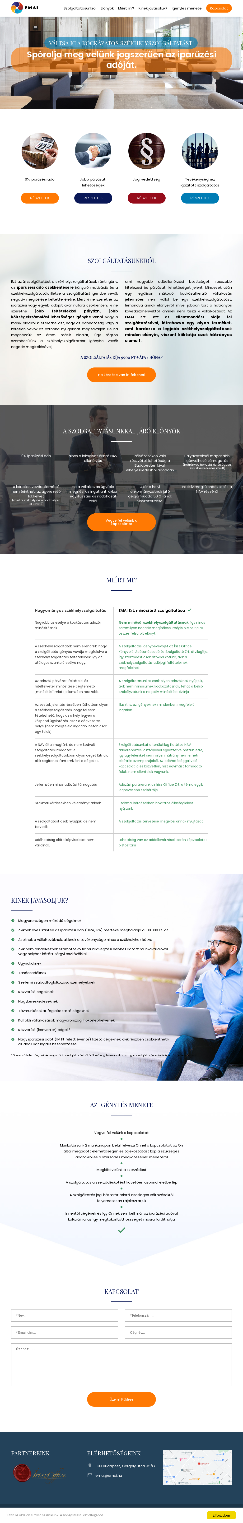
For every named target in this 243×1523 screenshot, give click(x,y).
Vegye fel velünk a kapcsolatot (121, 522)
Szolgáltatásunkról (80, 8)
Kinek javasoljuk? (153, 8)
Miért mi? (126, 8)
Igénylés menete (187, 8)
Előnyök (107, 8)
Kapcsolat (219, 8)
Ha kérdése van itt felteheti (121, 374)
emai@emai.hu (108, 1475)
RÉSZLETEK (40, 198)
